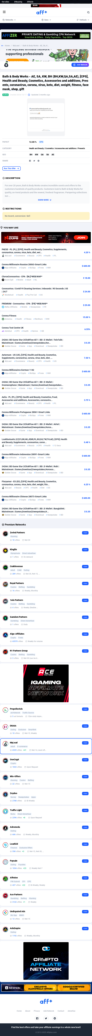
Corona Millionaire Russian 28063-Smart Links (24, 264)
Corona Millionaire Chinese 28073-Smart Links (24, 496)
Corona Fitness (9, 315)
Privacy (37, 1011)
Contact (61, 1011)
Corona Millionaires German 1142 (18, 370)
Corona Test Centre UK (13, 328)
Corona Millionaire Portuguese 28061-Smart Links (26, 412)
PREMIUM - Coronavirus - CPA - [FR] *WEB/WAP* (25, 303)
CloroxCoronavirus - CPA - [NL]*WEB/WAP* (22, 276)
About (27, 1011)
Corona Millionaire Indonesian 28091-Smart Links (25, 454)
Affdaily (30, 2)
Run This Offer (11, 168)
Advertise (71, 1011)
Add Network (48, 1011)
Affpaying (18, 2)
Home (7, 46)
